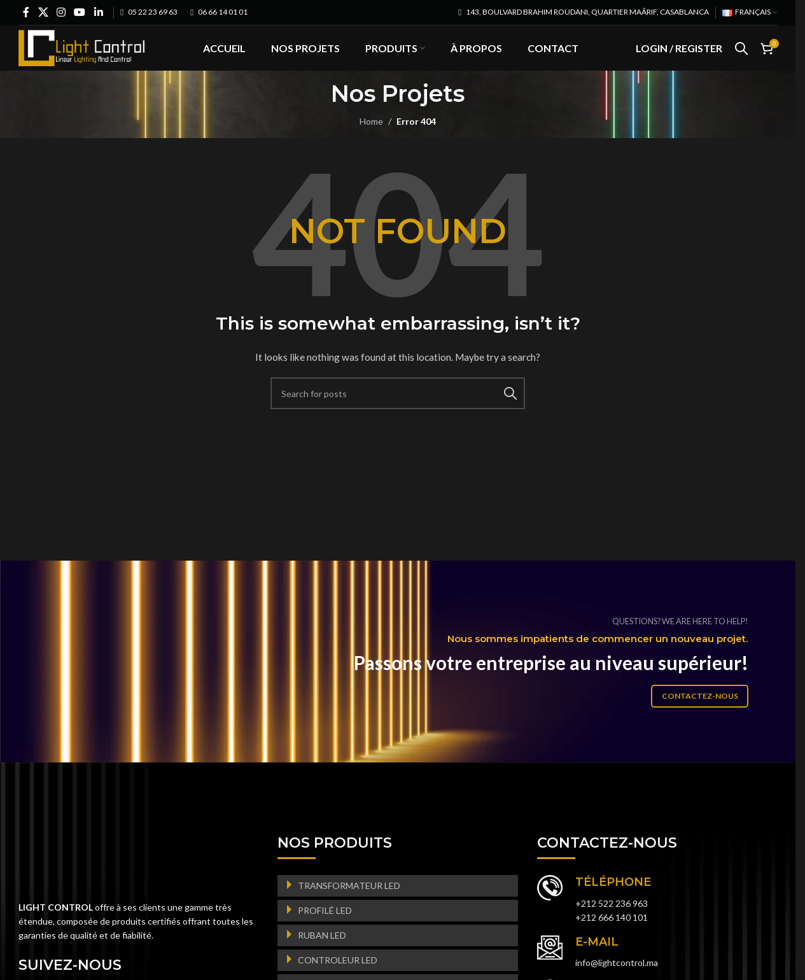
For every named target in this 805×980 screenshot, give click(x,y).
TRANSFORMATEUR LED (349, 907)
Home (371, 142)
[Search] (741, 59)
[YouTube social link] (80, 12)
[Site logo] (82, 57)
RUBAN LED (322, 956)
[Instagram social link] (60, 12)
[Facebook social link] (26, 12)
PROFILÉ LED (325, 932)
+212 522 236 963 (611, 924)
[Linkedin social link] (98, 12)
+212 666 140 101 (611, 939)
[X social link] (43, 12)
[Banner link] (402, 682)
